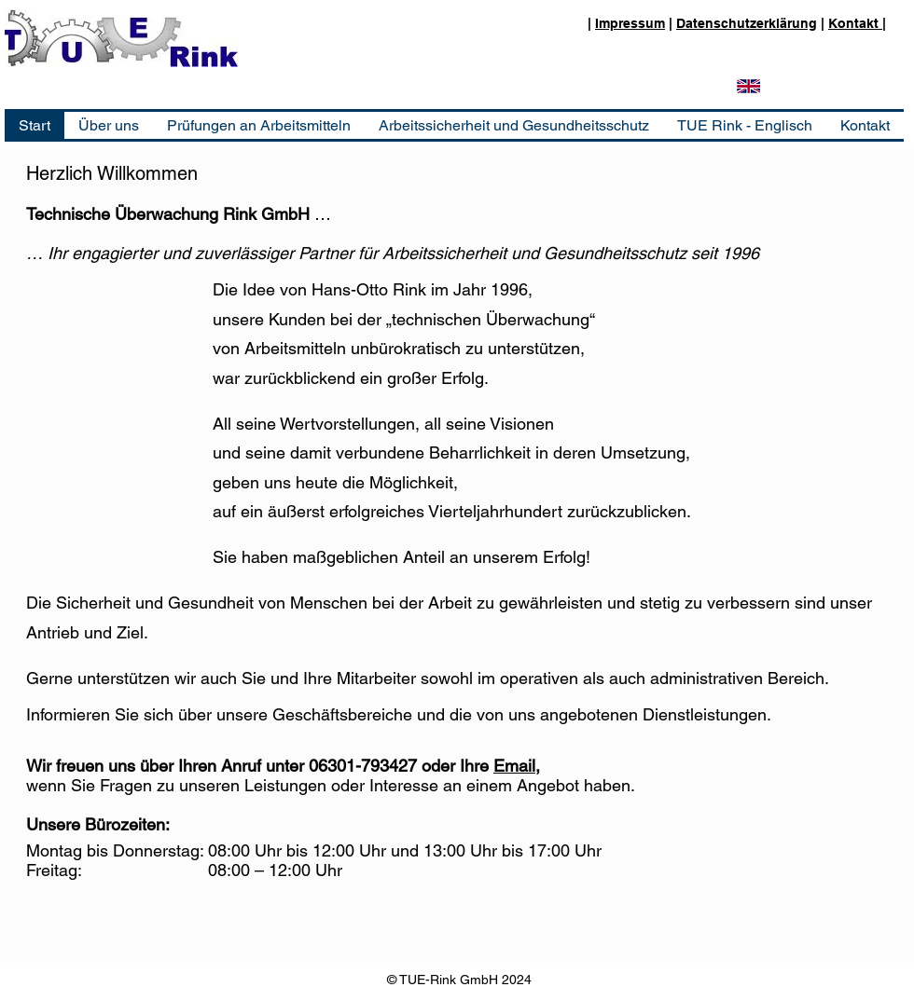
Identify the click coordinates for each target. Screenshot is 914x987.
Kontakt (855, 23)
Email (514, 765)
